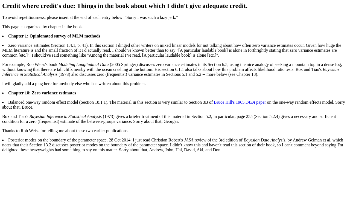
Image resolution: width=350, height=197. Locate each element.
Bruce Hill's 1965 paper (240, 102)
